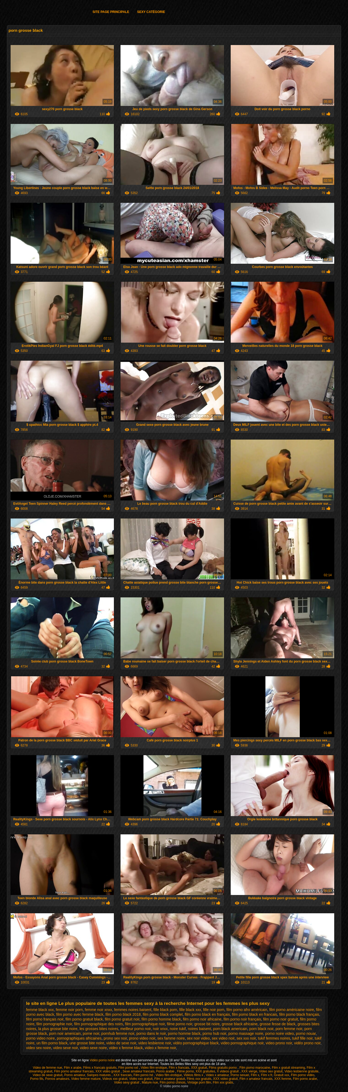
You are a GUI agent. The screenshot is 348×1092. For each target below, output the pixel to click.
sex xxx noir (246, 1038)
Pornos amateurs (57, 1079)
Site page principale (110, 12)
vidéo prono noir (307, 1043)
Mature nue (150, 1082)
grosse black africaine (239, 1024)
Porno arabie (165, 1071)
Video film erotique (154, 1067)
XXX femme (282, 1079)
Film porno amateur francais (73, 1071)
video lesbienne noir (154, 1043)
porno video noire (40, 1038)
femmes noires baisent (132, 1010)
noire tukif (178, 1029)
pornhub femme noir (118, 1033)
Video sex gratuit (271, 1071)
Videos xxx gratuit (114, 1079)
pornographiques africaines (79, 1038)
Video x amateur (217, 1075)
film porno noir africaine (202, 1019)
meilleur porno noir (135, 1029)
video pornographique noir (242, 1043)
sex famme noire (171, 1038)
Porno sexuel (239, 1075)
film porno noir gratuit (280, 1019)
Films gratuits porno (223, 1067)
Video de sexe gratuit (48, 1075)
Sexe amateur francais (138, 1071)
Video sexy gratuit (127, 1082)
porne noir (91, 1033)
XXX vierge (249, 1071)
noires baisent (199, 1029)
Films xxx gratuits (199, 1079)
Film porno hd (143, 1075)
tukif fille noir (302, 1038)
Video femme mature (85, 1079)
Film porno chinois (172, 1082)
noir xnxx (160, 1029)
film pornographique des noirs (98, 1024)
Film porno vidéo (302, 1075)
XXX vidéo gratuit (108, 1071)
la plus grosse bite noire (57, 1029)
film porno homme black (161, 1019)
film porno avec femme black (79, 1014)
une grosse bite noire (87, 1043)
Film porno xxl (128, 1067)
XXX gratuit (199, 1067)
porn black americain (230, 1029)
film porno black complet (163, 1014)
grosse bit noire (207, 1024)
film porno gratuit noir (122, 1019)
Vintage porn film (199, 1082)
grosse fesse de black (277, 1024)
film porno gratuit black (84, 1019)
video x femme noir (160, 1048)
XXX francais (122, 1075)
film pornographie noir (54, 1024)
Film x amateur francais (256, 1079)
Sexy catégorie (151, 12)
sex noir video (198, 1038)
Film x (255, 1075)
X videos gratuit (228, 1071)
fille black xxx (190, 1010)
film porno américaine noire (291, 1010)
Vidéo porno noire (103, 1060)
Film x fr (266, 1075)
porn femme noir (288, 1029)
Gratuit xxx (281, 1075)
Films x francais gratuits (100, 1067)
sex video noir (223, 1038)
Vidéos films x (194, 1075)
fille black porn (165, 1010)
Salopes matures (99, 1075)
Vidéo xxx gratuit (141, 1079)
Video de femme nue (47, 1067)
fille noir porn (213, 1010)
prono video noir (142, 1038)
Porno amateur (74, 1075)
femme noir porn (69, 1010)
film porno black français (299, 1014)
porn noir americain (65, 1033)
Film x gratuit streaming (288, 1067)
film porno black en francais (254, 1014)
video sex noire (38, 1048)
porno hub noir (214, 1033)
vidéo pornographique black (196, 1043)
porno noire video (279, 1033)
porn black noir (261, 1029)
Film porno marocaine (254, 1067)
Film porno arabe (305, 1079)
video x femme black (126, 1048)
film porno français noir (45, 1019)
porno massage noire (245, 1033)
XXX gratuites (205, 1071)
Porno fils (36, 1079)
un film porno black (52, 1043)
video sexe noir (65, 1048)
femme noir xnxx (98, 1010)
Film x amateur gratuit (169, 1079)
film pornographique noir (145, 1024)
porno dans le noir (151, 1033)
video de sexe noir (121, 1043)
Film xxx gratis (223, 1082)
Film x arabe (72, 1067)
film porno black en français (207, 1014)
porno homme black (184, 1033)
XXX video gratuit (225, 1079)
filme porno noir (179, 1024)
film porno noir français (242, 1019)
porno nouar (306, 1033)
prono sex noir (115, 1038)
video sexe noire (93, 1048)
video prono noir (279, 1043)
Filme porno (185, 1071)
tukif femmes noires (274, 1038)
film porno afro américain (246, 1010)
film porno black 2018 (123, 1014)
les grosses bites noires (98, 1029)
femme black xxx (40, 1010)
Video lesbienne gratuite (301, 1071)
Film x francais (179, 1067)
